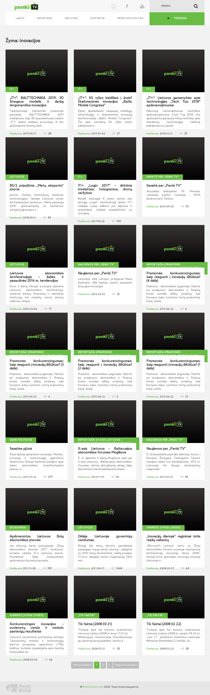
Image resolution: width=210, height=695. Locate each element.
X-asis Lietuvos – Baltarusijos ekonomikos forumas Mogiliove (105, 450)
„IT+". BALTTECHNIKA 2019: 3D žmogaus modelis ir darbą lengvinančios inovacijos (37, 101)
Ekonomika (18, 527)
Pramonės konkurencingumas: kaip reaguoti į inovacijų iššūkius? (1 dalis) (173, 364)
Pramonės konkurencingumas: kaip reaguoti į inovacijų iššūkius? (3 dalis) (37, 364)
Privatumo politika (130, 18)
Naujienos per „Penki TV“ (96, 264)
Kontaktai (98, 18)
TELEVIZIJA (180, 18)
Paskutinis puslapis (126, 665)
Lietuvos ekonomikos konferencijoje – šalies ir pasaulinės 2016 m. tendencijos (37, 277)
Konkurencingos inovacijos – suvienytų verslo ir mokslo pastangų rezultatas (37, 628)
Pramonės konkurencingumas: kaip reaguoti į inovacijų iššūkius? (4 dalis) (173, 277)
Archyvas (71, 18)
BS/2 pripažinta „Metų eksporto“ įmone (37, 187)
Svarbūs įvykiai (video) (163, 527)
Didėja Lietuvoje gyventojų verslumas (105, 538)
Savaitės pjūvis (21, 440)
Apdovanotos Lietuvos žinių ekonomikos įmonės (37, 538)
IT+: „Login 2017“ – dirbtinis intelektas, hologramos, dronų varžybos (105, 189)
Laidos (20, 18)
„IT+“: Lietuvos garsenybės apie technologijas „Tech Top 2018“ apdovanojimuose (173, 101)
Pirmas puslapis (82, 665)
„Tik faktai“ (86, 615)
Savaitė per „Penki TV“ (162, 177)
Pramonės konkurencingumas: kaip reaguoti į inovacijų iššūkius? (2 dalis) (105, 364)
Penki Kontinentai (93, 687)
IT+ (12, 89)
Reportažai (44, 18)
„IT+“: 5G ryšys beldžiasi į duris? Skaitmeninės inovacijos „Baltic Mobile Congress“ (105, 101)
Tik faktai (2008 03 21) (95, 624)
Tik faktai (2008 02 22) (163, 624)
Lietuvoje (17, 177)
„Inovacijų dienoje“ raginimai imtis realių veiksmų (173, 538)
